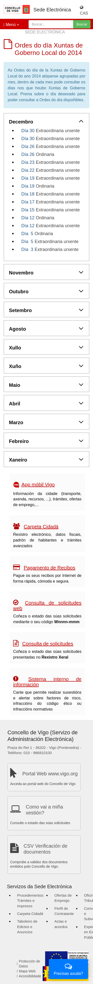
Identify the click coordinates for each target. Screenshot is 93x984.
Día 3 (27, 249)
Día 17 (27, 201)
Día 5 (27, 233)
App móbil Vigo (38, 484)
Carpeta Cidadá (41, 526)
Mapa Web (27, 971)
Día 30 (27, 130)
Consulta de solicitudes (47, 643)
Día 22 (27, 170)
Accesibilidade (30, 976)
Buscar (81, 24)
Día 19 (27, 178)
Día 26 (27, 146)
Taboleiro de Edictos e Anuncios (27, 926)
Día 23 (27, 162)
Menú (9, 25)
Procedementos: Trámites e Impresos (30, 900)
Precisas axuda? (68, 968)
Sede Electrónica (52, 9)
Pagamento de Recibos (49, 567)
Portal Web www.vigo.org (50, 773)
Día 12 (27, 217)
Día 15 (27, 209)
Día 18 (27, 194)
